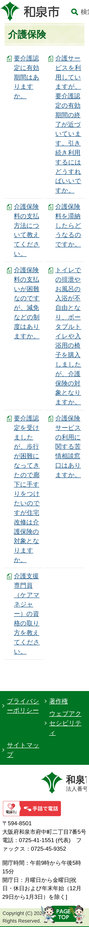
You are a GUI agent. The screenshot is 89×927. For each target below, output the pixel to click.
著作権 (58, 701)
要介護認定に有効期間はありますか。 (26, 77)
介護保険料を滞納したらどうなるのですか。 (68, 225)
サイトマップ (23, 749)
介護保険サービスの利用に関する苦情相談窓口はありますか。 (68, 446)
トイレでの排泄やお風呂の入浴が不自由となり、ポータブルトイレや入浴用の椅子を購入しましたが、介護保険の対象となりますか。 (68, 336)
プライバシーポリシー (23, 706)
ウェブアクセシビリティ (65, 723)
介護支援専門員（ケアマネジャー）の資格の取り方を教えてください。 (27, 613)
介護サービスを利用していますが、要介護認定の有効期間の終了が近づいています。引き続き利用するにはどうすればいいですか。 (68, 124)
